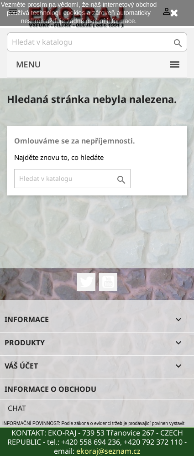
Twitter (86, 282)
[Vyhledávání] (97, 41)
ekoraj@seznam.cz (108, 451)
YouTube (108, 282)
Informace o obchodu (50, 389)
